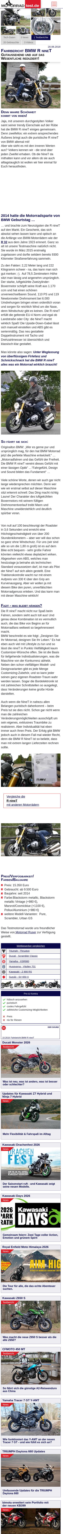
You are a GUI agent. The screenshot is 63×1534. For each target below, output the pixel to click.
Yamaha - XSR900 (19, 961)
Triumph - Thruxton (19, 951)
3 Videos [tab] (28, 42)
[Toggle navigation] (54, 4)
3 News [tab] (25, 37)
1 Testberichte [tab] (41, 37)
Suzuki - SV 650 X (19, 977)
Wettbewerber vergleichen (31, 946)
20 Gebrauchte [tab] (11, 42)
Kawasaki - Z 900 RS (20, 971)
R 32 (4, 242)
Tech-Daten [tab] (9, 37)
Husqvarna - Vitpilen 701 (22, 966)
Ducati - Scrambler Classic (23, 956)
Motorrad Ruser (25, 932)
